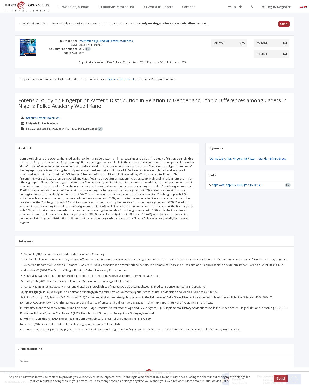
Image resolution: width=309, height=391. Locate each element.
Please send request (120, 79)
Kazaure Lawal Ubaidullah (43, 118)
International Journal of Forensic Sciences (77, 23)
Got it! (280, 378)
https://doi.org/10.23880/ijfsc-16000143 (237, 185)
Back (284, 24)
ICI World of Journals (32, 23)
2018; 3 (115, 23)
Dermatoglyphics (221, 158)
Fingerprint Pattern (245, 158)
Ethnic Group (278, 158)
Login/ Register (276, 7)
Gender (264, 158)
